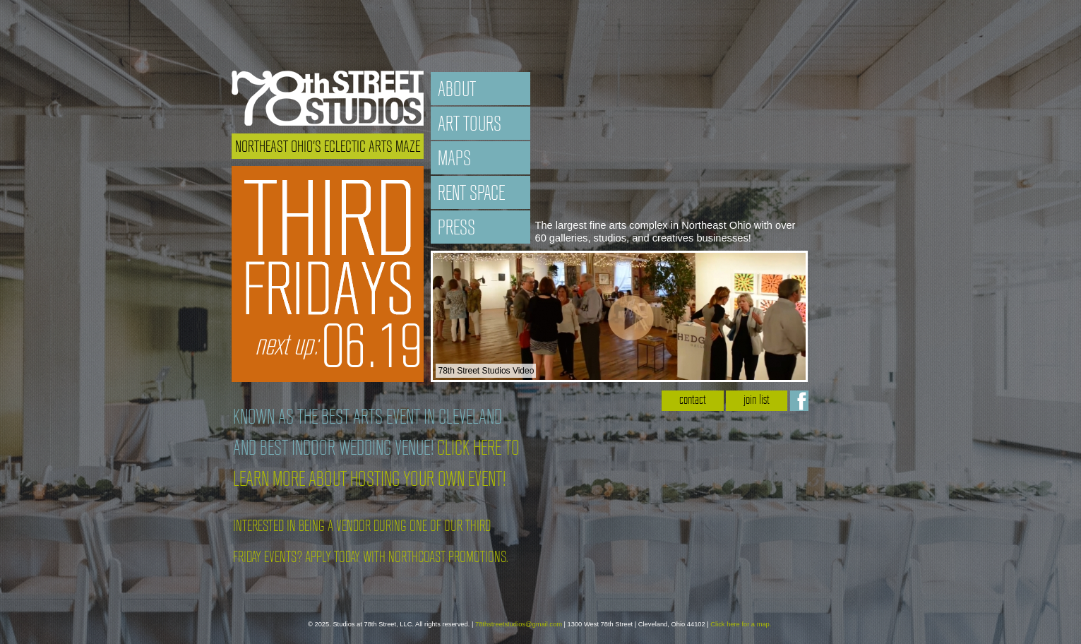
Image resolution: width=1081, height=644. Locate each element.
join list (756, 400)
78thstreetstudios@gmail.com (518, 624)
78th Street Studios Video (486, 371)
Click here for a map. (740, 624)
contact (692, 400)
